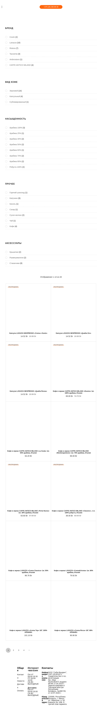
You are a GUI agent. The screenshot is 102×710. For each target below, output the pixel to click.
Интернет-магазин (33, 669)
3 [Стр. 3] (18, 650)
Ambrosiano (15, 59)
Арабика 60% (15, 150)
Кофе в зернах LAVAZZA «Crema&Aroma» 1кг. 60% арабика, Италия (73, 571)
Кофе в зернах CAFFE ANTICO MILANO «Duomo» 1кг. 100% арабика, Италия (73, 392)
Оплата (20, 690)
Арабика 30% (15, 139)
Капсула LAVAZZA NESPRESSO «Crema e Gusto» (28, 333)
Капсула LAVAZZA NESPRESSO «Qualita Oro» (73, 333)
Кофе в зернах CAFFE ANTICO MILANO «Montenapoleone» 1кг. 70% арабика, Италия (73, 452)
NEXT (29, 650)
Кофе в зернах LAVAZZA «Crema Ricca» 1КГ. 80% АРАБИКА (74, 631)
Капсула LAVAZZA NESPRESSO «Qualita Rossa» (28, 391)
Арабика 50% (15, 144)
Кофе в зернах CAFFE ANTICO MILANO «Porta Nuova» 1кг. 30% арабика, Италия (28, 512)
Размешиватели (16, 258)
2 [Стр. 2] (13, 650)
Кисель (13, 204)
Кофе (12, 226)
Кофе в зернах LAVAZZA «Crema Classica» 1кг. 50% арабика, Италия (28, 571)
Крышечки (14, 252)
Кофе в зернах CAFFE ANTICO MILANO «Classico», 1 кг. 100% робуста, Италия (73, 512)
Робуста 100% (16, 167)
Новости (20, 681)
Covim (12, 37)
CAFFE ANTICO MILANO (20, 65)
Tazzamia (13, 54)
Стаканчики (15, 263)
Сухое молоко (16, 215)
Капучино (14, 198)
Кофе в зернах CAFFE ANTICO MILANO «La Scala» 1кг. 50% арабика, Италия (28, 452)
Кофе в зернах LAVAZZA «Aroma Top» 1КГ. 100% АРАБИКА (28, 631)
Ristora (12, 48)
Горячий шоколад (17, 193)
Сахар (12, 209)
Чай (11, 221)
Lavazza (13, 43)
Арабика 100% (16, 128)
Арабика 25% (15, 133)
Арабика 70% (15, 156)
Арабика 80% (15, 161)
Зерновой (14, 91)
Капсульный (15, 96)
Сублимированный (18, 102)
